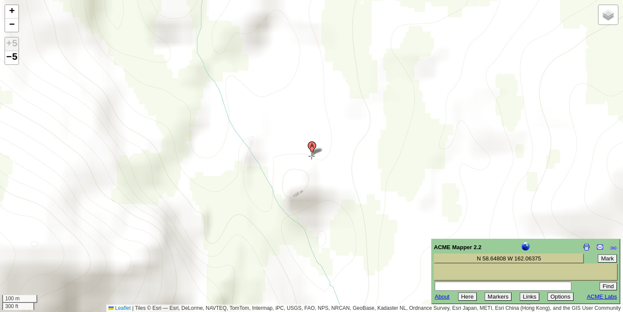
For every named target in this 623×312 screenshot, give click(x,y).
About (442, 296)
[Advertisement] (46, 250)
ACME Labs (602, 296)
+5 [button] (11, 44)
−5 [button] (11, 57)
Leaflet (119, 308)
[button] (312, 148)
